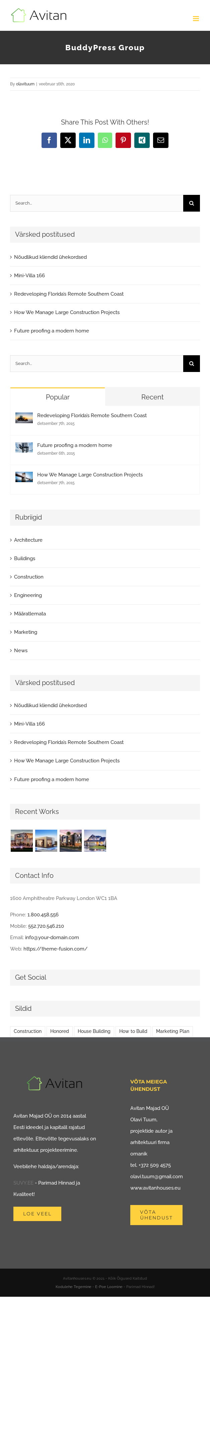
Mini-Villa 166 (29, 276)
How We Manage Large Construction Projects (67, 312)
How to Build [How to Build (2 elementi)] (133, 1031)
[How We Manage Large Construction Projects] (24, 477)
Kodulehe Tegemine (73, 1287)
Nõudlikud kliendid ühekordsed (50, 257)
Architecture (28, 540)
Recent (152, 397)
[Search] (191, 203)
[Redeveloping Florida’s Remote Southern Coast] (24, 418)
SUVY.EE (23, 1183)
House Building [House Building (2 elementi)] (94, 1031)
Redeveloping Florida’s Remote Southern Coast (69, 294)
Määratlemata (30, 614)
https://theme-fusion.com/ (55, 949)
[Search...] (96, 203)
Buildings (24, 558)
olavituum (25, 84)
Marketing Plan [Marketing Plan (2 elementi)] (172, 1031)
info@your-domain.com (52, 937)
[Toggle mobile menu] (196, 18)
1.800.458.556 (43, 915)
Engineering (28, 595)
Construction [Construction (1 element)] (28, 1031)
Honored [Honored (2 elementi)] (59, 1031)
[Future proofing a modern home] (24, 448)
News (20, 651)
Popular (58, 397)
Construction (29, 577)
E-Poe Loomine (109, 1287)
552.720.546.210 (46, 926)
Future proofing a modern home (51, 331)
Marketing (25, 632)
